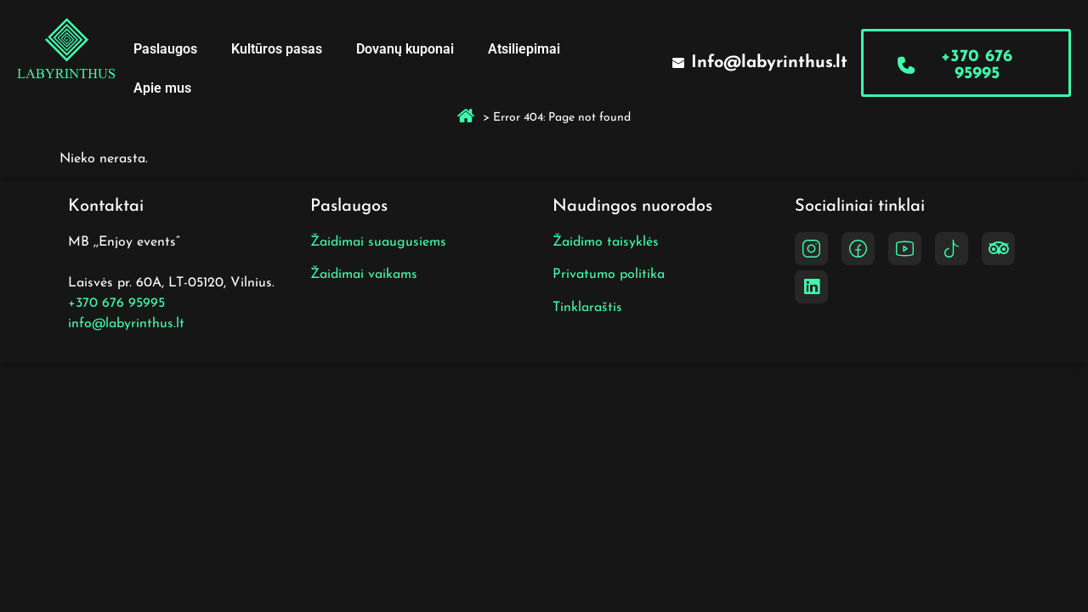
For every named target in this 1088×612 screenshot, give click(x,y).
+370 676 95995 (116, 303)
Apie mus (162, 88)
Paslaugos (165, 49)
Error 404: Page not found (562, 117)
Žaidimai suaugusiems (378, 242)
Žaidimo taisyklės (605, 242)
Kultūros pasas (276, 49)
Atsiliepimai (524, 49)
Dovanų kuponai (405, 49)
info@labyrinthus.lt (126, 324)
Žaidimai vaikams (363, 274)
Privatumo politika (608, 274)
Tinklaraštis (587, 307)
